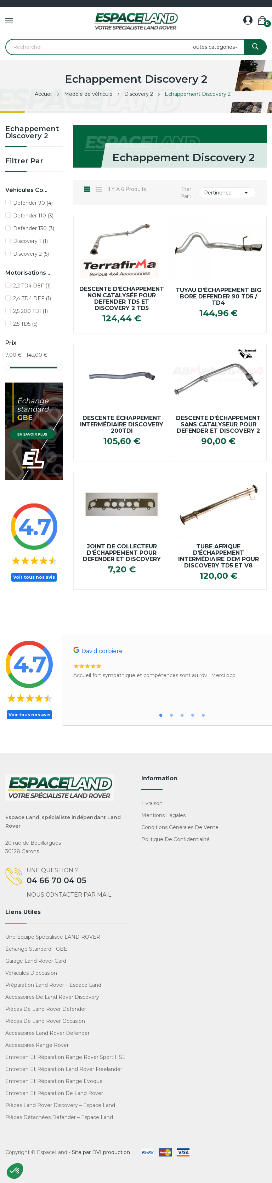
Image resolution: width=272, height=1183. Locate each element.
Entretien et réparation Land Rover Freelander (63, 1069)
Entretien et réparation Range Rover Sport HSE (65, 1057)
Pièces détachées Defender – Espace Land (59, 1117)
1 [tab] (160, 715)
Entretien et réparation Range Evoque (54, 1081)
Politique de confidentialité (175, 839)
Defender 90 (33, 203)
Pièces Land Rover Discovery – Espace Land (60, 1105)
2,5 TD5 (25, 324)
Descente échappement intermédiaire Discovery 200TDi (121, 424)
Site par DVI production (101, 1152)
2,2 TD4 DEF (32, 285)
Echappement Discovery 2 (32, 132)
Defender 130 (33, 228)
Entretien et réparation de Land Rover (54, 1093)
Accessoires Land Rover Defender (47, 1033)
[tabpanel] (170, 663)
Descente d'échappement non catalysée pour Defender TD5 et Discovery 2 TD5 (121, 298)
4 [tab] (192, 715)
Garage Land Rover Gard (35, 961)
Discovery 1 (30, 241)
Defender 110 (33, 215)
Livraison (152, 803)
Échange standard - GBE (36, 949)
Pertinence (227, 192)
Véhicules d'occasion (31, 973)
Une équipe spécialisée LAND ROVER (52, 937)
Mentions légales (163, 815)
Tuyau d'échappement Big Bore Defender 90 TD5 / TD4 (218, 296)
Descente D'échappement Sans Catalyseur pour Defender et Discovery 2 (218, 424)
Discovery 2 (31, 254)
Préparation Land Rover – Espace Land (53, 985)
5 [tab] (203, 715)
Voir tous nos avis (34, 577)
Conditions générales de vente (180, 827)
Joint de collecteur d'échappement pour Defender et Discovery (122, 553)
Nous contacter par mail (69, 894)
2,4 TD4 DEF (32, 298)
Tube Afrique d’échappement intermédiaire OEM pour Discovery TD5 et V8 (218, 556)
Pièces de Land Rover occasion (45, 1021)
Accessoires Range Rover (37, 1045)
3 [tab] (182, 715)
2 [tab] (171, 715)
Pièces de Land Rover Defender (45, 1009)
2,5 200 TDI (30, 311)
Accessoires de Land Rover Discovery (52, 997)
